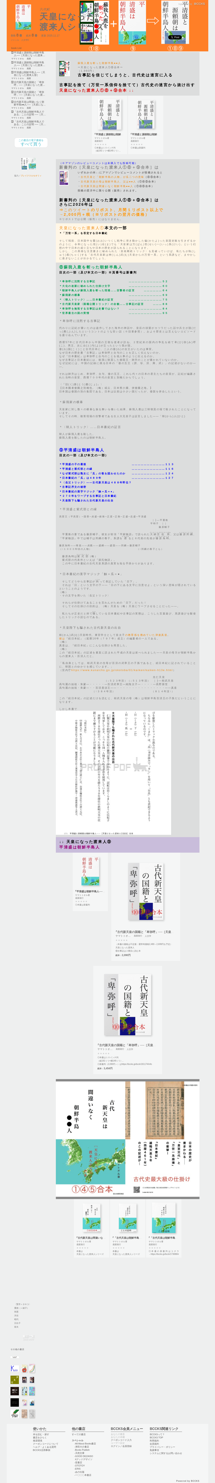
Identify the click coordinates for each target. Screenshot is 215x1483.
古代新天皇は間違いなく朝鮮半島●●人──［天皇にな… (30, 103)
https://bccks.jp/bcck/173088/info (166, 1254)
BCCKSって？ (157, 1434)
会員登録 (188, 4)
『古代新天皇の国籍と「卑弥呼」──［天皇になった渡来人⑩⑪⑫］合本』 (163, 932)
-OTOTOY (79, 1465)
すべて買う (31, 142)
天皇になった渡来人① (82, 228)
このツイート (77, 210)
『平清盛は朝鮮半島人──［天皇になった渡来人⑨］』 (104, 891)
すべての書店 (79, 1434)
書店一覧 (28, 1337)
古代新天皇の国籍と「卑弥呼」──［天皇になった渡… (29, 83)
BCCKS (200, 4)
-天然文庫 (79, 1453)
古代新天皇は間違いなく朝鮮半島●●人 (107, 186)
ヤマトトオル (17, 59)
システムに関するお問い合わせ (166, 1453)
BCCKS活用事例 (41, 1450)
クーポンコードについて (45, 1444)
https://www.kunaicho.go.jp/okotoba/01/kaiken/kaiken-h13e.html (122, 670)
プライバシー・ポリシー (162, 1447)
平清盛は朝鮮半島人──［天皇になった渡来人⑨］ (29, 74)
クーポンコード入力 (121, 1440)
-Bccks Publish (81, 1450)
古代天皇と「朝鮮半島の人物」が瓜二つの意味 (112, 177)
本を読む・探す (41, 1434)
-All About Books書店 (85, 1443)
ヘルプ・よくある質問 (44, 1447)
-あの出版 (79, 1472)
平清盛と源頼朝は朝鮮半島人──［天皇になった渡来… (29, 54)
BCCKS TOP (156, 1437)
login (180, 4)
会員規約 (154, 1444)
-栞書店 (78, 1462)
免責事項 (154, 1450)
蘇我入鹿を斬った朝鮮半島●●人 (99, 63)
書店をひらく (40, 1437)
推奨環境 (37, 1440)
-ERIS (77, 1468)
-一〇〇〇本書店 (82, 1475)
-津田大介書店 (81, 1446)
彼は (62, 638)
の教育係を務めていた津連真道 (146, 635)
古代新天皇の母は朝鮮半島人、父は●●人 (108, 181)
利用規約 (154, 1440)
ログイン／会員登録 (121, 1446)
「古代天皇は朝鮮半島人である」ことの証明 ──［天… (30, 113)
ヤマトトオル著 (101, 138)
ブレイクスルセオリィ (31, 175)
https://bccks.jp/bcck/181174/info (137, 1064)
